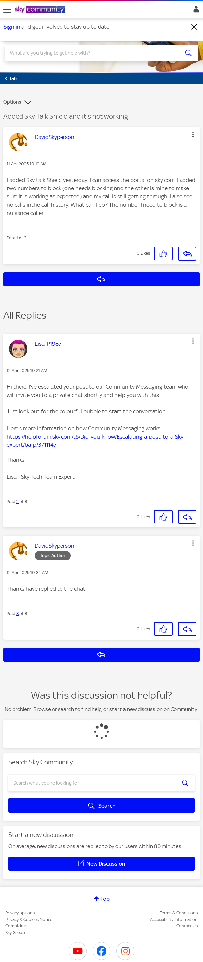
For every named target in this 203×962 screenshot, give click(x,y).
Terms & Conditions (179, 912)
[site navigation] (7, 9)
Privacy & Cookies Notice (28, 919)
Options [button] (12, 102)
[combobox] (92, 53)
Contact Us (187, 925)
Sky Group (15, 932)
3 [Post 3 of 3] (17, 613)
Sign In (195, 11)
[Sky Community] (40, 10)
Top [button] (105, 899)
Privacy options (20, 912)
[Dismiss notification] (194, 27)
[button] (193, 134)
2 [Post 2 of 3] (17, 501)
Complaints (16, 925)
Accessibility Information (174, 919)
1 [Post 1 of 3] (17, 237)
